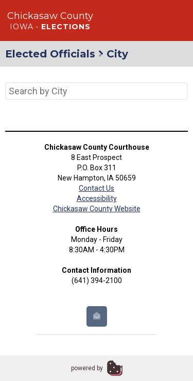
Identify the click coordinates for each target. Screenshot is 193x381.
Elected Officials (50, 54)
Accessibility (97, 198)
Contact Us (96, 188)
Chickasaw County (50, 16)
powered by (87, 368)
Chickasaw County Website (97, 209)
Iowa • (50, 26)
